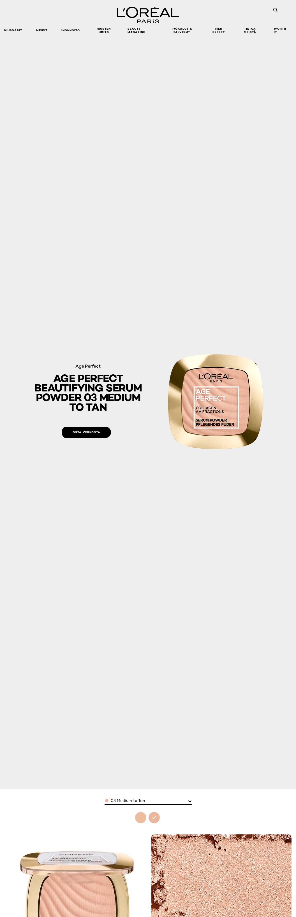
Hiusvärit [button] (13, 30)
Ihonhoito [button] (70, 30)
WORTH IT (280, 30)
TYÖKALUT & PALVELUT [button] (181, 30)
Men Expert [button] (218, 30)
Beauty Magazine (136, 30)
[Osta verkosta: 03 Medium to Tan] (86, 432)
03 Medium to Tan (128, 800)
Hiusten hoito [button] (104, 30)
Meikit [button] (41, 30)
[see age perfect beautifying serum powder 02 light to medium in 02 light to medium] (140, 817)
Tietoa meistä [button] (250, 30)
